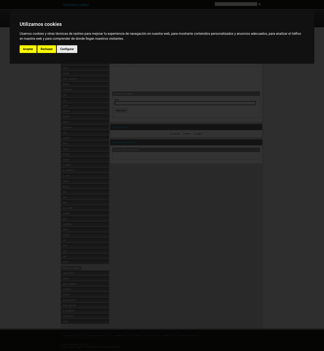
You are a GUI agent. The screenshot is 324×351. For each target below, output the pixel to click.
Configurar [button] (67, 49)
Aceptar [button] (28, 49)
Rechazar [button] (47, 49)
